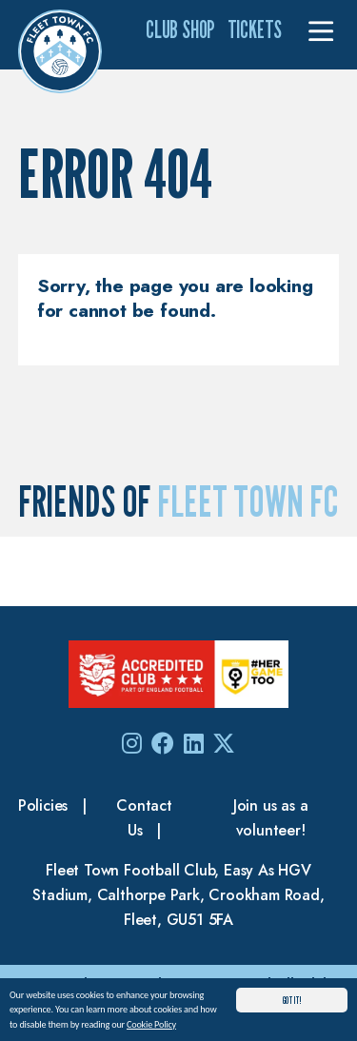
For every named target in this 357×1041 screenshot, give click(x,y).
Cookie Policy (151, 1025)
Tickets (255, 29)
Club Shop (180, 29)
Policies (43, 805)
